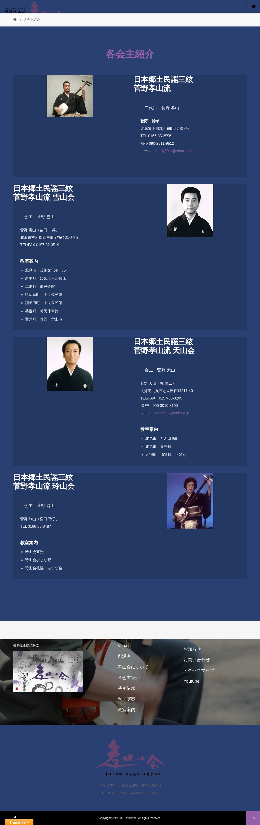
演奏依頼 (126, 688)
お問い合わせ (196, 659)
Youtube (191, 681)
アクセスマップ (198, 670)
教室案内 (126, 709)
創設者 (124, 656)
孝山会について (133, 667)
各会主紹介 (129, 677)
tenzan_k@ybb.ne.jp (172, 413)
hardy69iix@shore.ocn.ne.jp (178, 151)
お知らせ (192, 649)
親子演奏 (126, 699)
